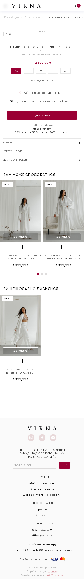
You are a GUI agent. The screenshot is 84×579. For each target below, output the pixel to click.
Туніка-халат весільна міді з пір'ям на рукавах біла (20, 257)
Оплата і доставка (42, 489)
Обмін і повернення (42, 483)
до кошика (42, 115)
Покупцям (43, 477)
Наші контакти (43, 523)
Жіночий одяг (11, 17)
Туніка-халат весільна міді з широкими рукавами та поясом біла (63, 257)
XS (16, 70)
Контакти (42, 515)
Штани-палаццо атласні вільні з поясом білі (20, 371)
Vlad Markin (55, 575)
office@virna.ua (42, 535)
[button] (38, 274)
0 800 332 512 (42, 530)
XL (65, 70)
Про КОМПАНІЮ (43, 503)
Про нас (42, 509)
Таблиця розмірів (42, 81)
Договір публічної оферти (41, 494)
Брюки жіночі (32, 17)
